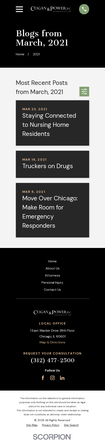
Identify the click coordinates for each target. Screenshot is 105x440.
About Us (52, 268)
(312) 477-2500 (52, 360)
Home (52, 261)
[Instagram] (52, 378)
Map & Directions (52, 342)
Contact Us (52, 289)
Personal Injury (52, 282)
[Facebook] (43, 378)
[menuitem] (32, 425)
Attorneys (52, 275)
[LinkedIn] (62, 378)
